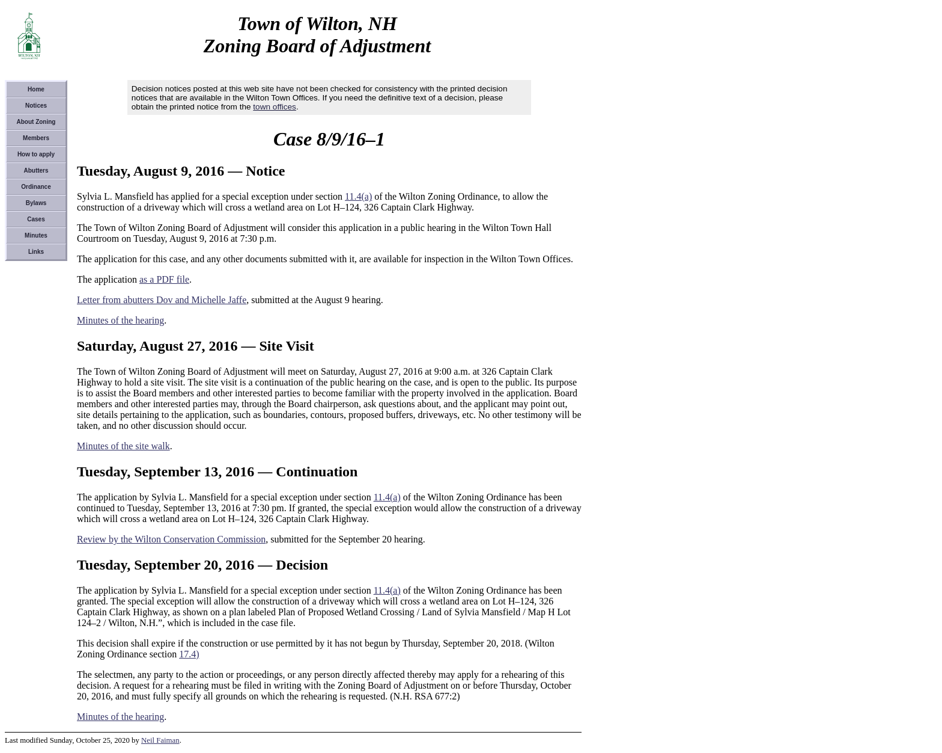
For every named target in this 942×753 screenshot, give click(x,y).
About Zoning (36, 121)
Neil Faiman (160, 740)
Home (36, 89)
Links (36, 251)
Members (36, 138)
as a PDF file (164, 279)
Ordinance (35, 186)
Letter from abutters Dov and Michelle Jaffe (161, 300)
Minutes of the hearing (120, 320)
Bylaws (36, 203)
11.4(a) (358, 196)
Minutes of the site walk (123, 446)
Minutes (36, 235)
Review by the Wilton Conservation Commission (171, 539)
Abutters (35, 170)
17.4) (189, 654)
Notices (36, 105)
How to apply (36, 154)
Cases (35, 219)
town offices (274, 106)
